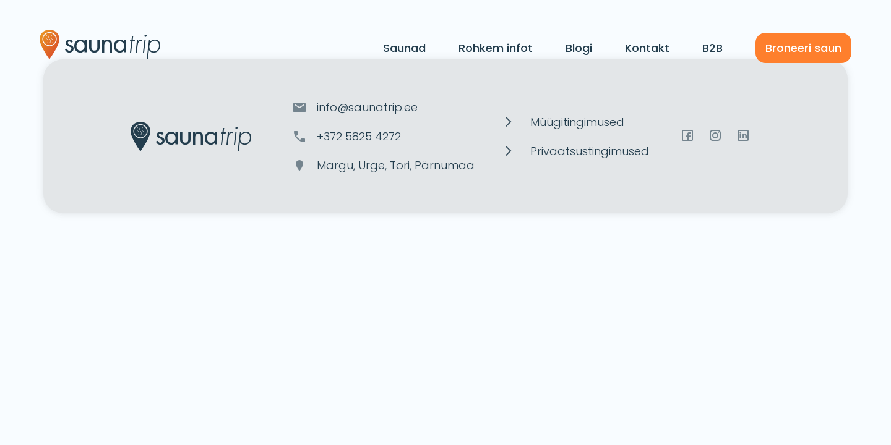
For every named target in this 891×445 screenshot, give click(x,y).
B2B (712, 48)
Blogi (579, 48)
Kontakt (647, 48)
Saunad (404, 48)
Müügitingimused (577, 122)
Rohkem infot (495, 48)
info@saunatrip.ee (367, 107)
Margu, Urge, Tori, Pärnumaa (396, 165)
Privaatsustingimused (589, 151)
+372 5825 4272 (359, 136)
